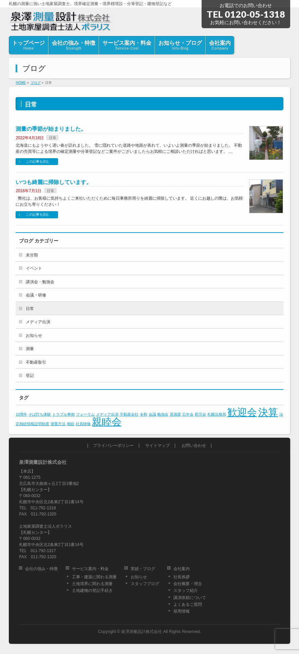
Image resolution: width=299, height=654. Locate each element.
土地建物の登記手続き (92, 590)
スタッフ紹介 (185, 590)
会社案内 (181, 568)
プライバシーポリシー (113, 445)
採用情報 (181, 611)
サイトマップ (157, 445)
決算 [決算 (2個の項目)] (268, 412)
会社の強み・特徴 (41, 568)
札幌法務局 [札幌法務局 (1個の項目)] (216, 414)
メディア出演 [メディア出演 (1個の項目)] (107, 414)
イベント (34, 268)
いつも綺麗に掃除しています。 (54, 182)
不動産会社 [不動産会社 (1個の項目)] (129, 414)
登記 (30, 375)
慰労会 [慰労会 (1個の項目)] (200, 414)
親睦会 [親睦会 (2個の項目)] (107, 421)
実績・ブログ (143, 568)
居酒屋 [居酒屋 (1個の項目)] (175, 414)
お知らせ (34, 335)
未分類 (32, 255)
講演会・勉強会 (40, 281)
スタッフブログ (145, 583)
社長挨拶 (181, 577)
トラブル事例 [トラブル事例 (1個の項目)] (63, 414)
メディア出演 (38, 322)
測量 (30, 348)
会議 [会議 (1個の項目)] (152, 414)
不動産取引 (36, 362)
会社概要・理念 (187, 583)
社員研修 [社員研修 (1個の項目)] (83, 424)
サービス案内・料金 (90, 568)
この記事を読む (38, 161)
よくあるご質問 (187, 604)
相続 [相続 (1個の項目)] (70, 424)
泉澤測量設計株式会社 (141, 631)
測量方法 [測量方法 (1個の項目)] (58, 424)
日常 (52, 138)
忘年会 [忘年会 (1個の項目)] (187, 414)
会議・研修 (36, 295)
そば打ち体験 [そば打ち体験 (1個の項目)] (40, 414)
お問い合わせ (194, 445)
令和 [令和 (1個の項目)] (143, 414)
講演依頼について (189, 597)
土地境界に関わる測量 (92, 583)
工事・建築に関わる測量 (94, 577)
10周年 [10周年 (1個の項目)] (21, 414)
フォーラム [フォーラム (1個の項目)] (85, 414)
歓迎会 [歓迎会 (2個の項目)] (242, 412)
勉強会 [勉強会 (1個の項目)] (162, 414)
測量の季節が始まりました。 (51, 129)
